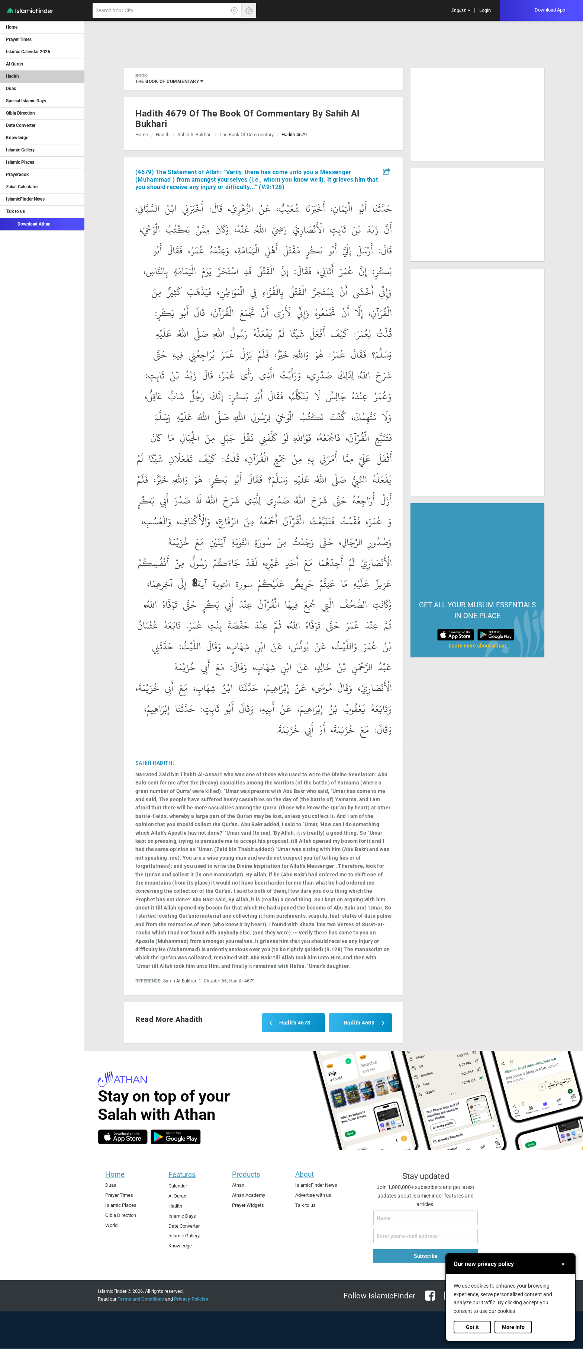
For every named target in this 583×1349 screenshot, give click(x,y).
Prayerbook (17, 174)
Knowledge (17, 137)
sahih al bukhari (194, 134)
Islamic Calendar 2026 (28, 51)
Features (182, 1174)
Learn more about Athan (477, 646)
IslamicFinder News (25, 199)
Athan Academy (248, 1195)
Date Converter (20, 125)
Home (11, 27)
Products (246, 1174)
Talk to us (15, 211)
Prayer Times (19, 39)
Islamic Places (20, 162)
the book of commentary (169, 81)
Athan (238, 1185)
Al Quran (14, 64)
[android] (176, 1136)
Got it (472, 1327)
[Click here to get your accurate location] (234, 10)
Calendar (177, 1186)
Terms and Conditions (140, 1299)
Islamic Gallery (20, 150)
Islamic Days (182, 1216)
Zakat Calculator (22, 186)
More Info (513, 1327)
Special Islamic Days (26, 100)
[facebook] (430, 1300)
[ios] (123, 1136)
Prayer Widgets (248, 1205)
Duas (11, 88)
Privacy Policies (191, 1299)
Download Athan (28, 223)
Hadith (12, 76)
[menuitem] (461, 10)
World (111, 1225)
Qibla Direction (20, 113)
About (304, 1174)
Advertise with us (313, 1195)
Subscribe (426, 1256)
